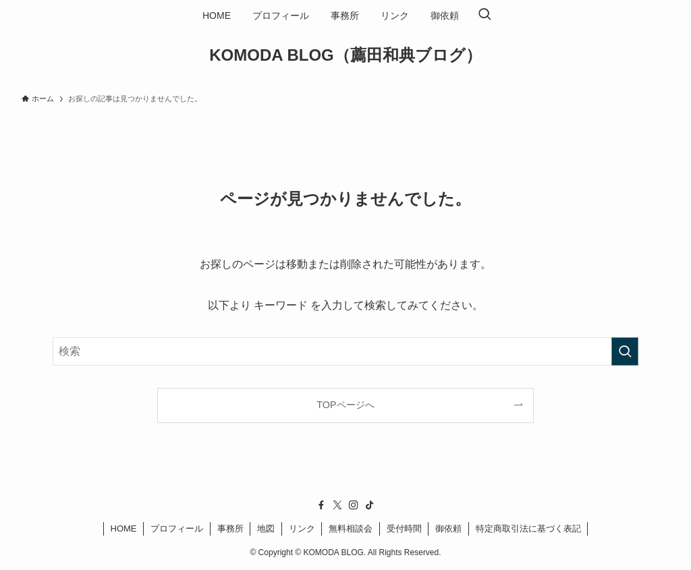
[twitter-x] (337, 505)
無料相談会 (350, 528)
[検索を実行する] (624, 351)
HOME (124, 528)
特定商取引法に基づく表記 (528, 528)
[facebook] (321, 505)
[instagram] (354, 505)
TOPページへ (345, 404)
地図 (266, 528)
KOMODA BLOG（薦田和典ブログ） (345, 55)
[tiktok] (370, 505)
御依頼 (448, 528)
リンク (302, 528)
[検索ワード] (345, 351)
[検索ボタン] (484, 15)
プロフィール (176, 528)
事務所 (230, 528)
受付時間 (404, 528)
